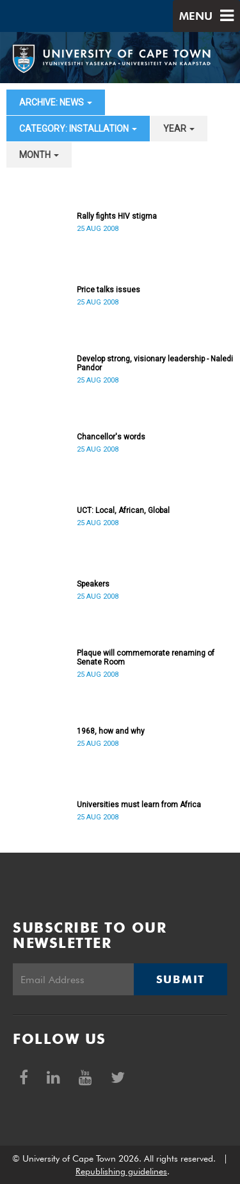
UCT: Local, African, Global (123, 510)
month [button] (39, 155)
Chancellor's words (111, 436)
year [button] (179, 128)
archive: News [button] (55, 102)
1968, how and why (111, 731)
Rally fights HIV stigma (117, 216)
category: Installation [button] (78, 128)
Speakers (93, 584)
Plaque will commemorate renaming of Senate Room (145, 658)
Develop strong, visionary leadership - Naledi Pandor (155, 363)
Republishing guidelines (121, 1171)
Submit (180, 979)
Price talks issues (108, 289)
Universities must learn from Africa (139, 804)
